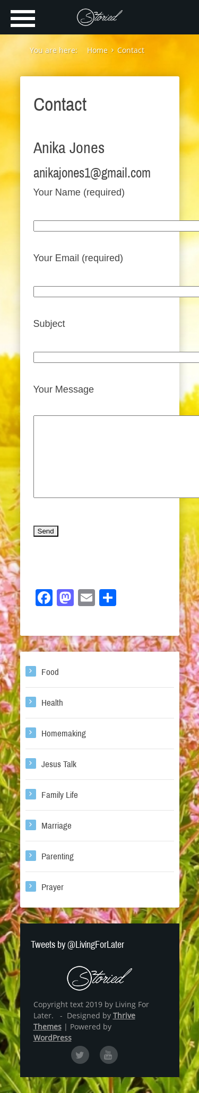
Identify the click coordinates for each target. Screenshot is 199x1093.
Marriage (56, 842)
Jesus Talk (58, 780)
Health (52, 719)
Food (50, 688)
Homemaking (63, 749)
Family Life (59, 811)
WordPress (52, 1053)
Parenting (57, 872)
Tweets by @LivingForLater (77, 960)
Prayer (52, 903)
